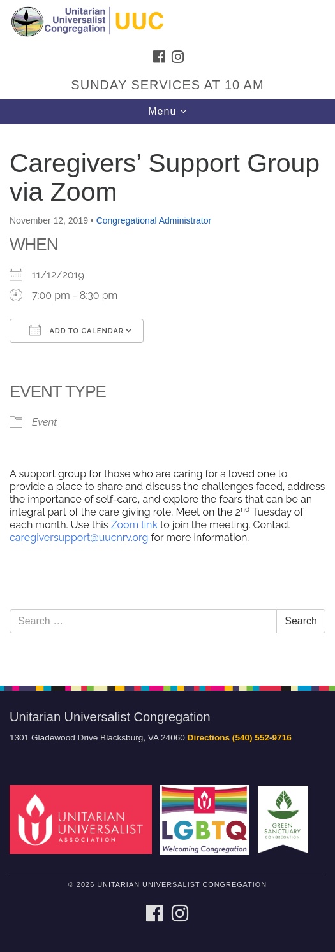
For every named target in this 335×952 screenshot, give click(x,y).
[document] (167, 398)
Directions (209, 737)
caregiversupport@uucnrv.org (79, 537)
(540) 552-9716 (262, 737)
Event (44, 422)
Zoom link (133, 525)
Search (301, 621)
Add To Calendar (76, 330)
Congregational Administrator (154, 220)
